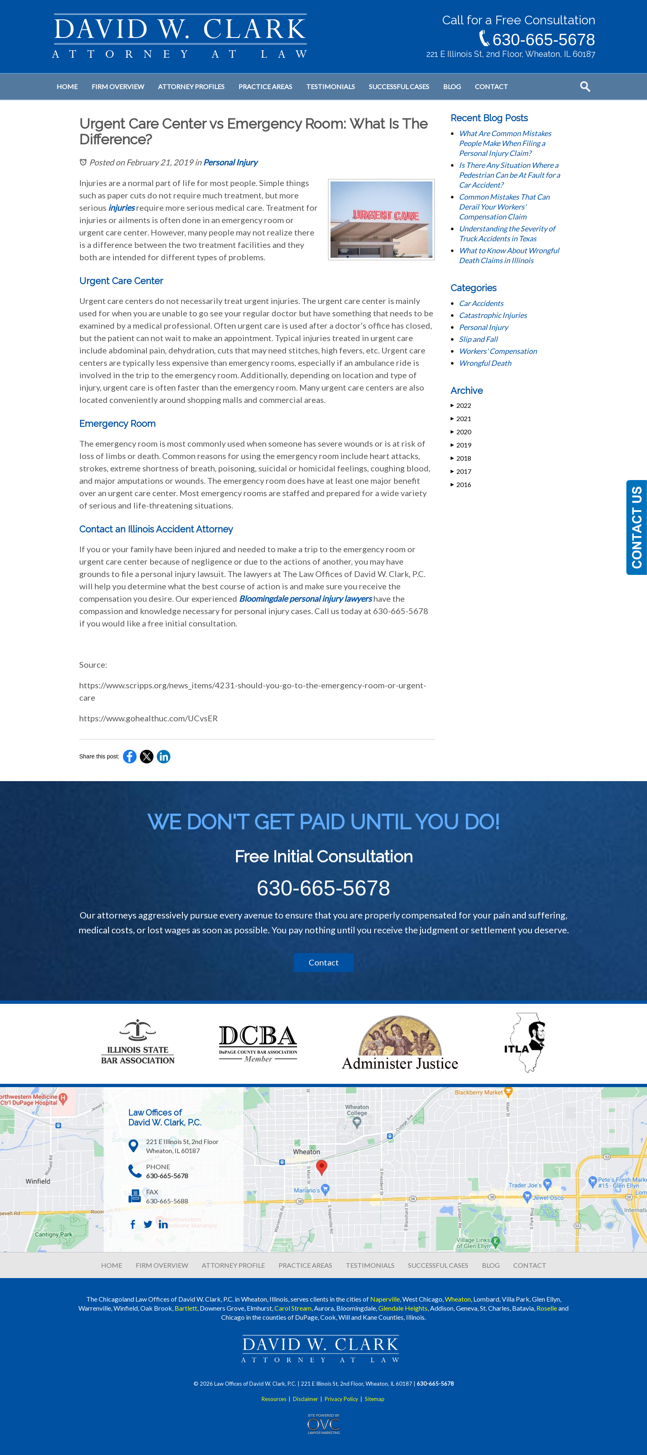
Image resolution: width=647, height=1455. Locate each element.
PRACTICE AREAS (305, 1265)
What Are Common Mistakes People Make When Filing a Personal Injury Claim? (505, 143)
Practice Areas (265, 86)
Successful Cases (399, 86)
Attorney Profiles (191, 86)
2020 (461, 431)
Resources (274, 1399)
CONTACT (529, 1265)
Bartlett (186, 1308)
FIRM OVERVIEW (162, 1265)
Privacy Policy (341, 1399)
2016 (461, 484)
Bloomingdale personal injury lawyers (305, 598)
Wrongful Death (485, 362)
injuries (121, 207)
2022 (461, 405)
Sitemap (375, 1399)
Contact (491, 86)
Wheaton (458, 1299)
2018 (461, 458)
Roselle (546, 1308)
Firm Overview (118, 86)
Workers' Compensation (498, 351)
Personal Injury (230, 162)
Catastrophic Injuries (493, 315)
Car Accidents (481, 303)
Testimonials (330, 86)
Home (67, 86)
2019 (461, 444)
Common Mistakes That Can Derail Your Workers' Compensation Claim (504, 206)
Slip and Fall (478, 339)
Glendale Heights (402, 1308)
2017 (461, 471)
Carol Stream (293, 1308)
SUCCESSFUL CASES (438, 1265)
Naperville (385, 1299)
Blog (452, 86)
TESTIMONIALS (370, 1265)
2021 (461, 418)
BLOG (491, 1265)
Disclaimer (305, 1399)
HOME (111, 1265)
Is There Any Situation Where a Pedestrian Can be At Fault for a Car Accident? (509, 174)
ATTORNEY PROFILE (233, 1265)
